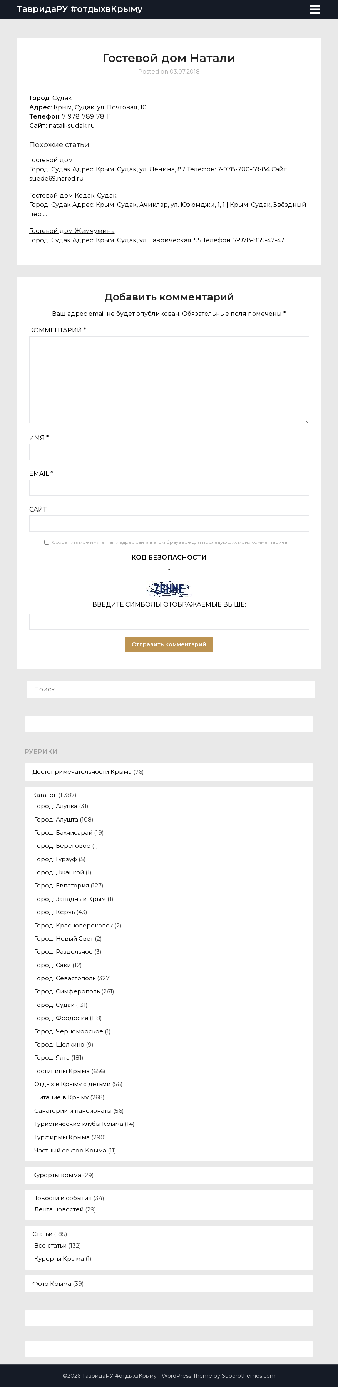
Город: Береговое (62, 845)
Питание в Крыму (61, 1097)
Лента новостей (59, 1209)
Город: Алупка (55, 806)
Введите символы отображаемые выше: (169, 604)
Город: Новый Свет (63, 938)
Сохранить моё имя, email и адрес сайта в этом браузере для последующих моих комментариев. (170, 542)
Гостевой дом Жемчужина (72, 231)
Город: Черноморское (68, 1031)
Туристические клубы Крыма (78, 1123)
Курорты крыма (56, 1175)
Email (41, 473)
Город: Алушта (56, 819)
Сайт (38, 509)
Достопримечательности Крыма (82, 771)
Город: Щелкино (59, 1044)
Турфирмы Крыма (62, 1137)
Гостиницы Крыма (62, 1071)
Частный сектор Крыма (70, 1150)
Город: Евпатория (61, 885)
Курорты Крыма (59, 1258)
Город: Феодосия (61, 1017)
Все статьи (50, 1245)
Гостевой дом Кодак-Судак (73, 195)
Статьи (42, 1234)
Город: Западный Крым (70, 898)
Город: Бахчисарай (63, 832)
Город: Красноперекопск (73, 925)
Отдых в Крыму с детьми (72, 1084)
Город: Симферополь (67, 991)
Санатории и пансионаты (73, 1110)
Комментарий (57, 330)
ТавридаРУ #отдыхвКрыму (79, 9)
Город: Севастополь (64, 978)
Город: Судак (54, 1004)
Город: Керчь (54, 912)
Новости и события (62, 1198)
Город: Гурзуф (55, 859)
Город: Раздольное (63, 951)
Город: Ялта (52, 1057)
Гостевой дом (51, 160)
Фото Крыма (51, 1283)
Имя (39, 437)
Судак (62, 98)
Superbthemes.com (249, 1375)
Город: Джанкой (59, 872)
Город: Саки (52, 965)
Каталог (44, 794)
